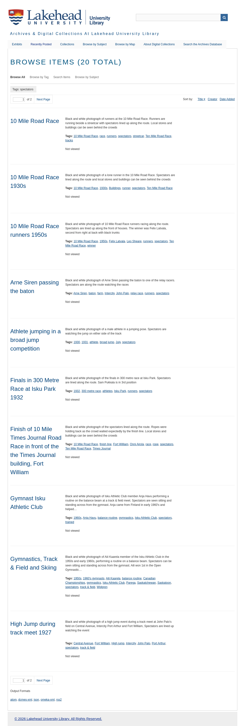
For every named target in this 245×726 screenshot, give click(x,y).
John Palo (122, 293)
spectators (124, 136)
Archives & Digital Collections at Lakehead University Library (85, 34)
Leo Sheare (134, 241)
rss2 (59, 699)
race (102, 136)
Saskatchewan (146, 582)
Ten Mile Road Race (158, 136)
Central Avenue (83, 643)
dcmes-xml (25, 699)
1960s (77, 517)
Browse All (17, 77)
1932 (76, 391)
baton (92, 293)
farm (100, 293)
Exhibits (17, 44)
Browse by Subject (94, 44)
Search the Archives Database (202, 44)
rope (155, 444)
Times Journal (102, 448)
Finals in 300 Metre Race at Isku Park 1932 (34, 389)
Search (224, 17)
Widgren (102, 587)
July (118, 342)
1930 (76, 342)
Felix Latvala (117, 241)
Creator (212, 99)
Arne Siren (80, 293)
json (36, 699)
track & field (87, 587)
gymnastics (126, 517)
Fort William (120, 444)
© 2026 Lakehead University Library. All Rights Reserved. (58, 719)
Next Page (43, 99)
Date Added (227, 99)
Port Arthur (159, 643)
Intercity (110, 293)
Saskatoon (164, 582)
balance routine (107, 517)
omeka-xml (48, 699)
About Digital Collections (159, 44)
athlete (93, 342)
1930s (103, 188)
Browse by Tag (39, 77)
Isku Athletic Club (146, 517)
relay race (136, 293)
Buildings (115, 188)
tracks (69, 140)
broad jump (107, 342)
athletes (107, 391)
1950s (103, 241)
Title (200, 99)
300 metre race (91, 391)
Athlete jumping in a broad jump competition (35, 340)
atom (13, 699)
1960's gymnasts (94, 578)
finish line (105, 444)
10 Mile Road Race (34, 121)
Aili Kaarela (113, 578)
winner (91, 245)
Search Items (61, 77)
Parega (131, 582)
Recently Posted (41, 44)
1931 (85, 342)
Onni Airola (137, 444)
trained (69, 522)
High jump (117, 643)
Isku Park (120, 391)
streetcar (138, 136)
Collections (67, 44)
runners (112, 136)
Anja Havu (89, 517)
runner (126, 188)
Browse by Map (125, 44)
